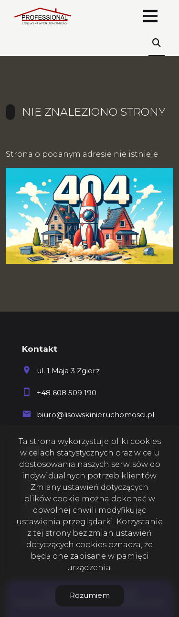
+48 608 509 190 (66, 392)
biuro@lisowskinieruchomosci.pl (95, 414)
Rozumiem (90, 595)
